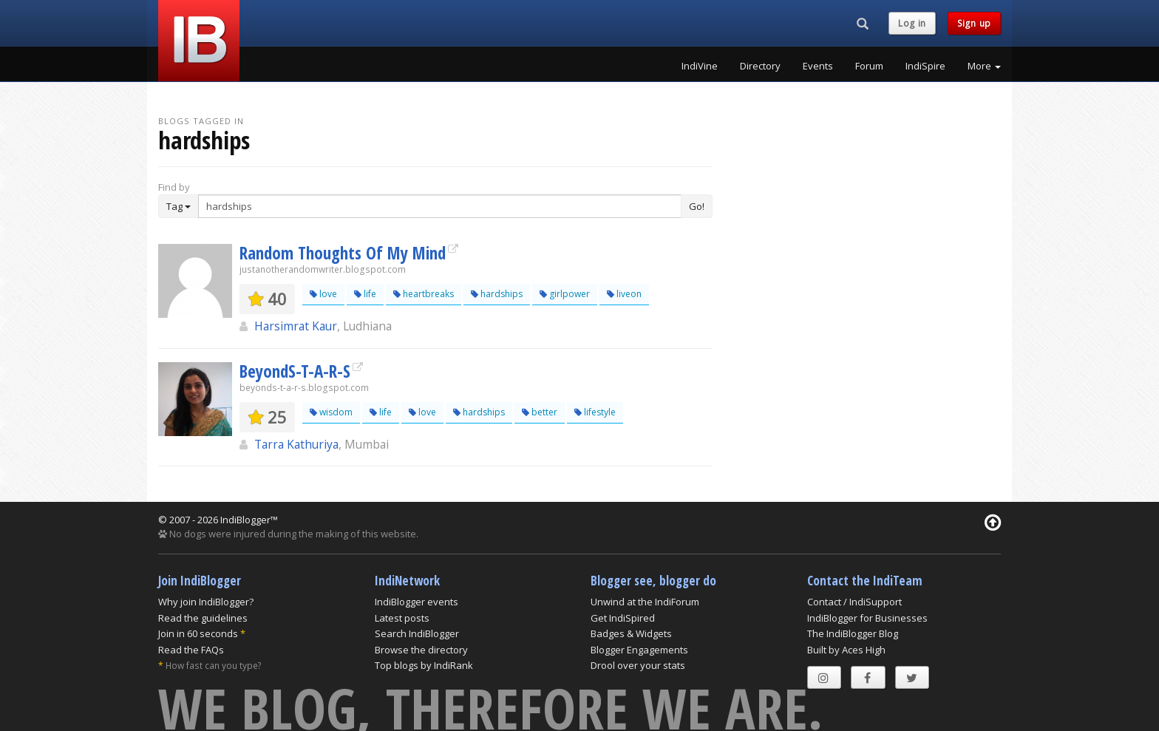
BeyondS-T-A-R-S (294, 371)
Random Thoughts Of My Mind (342, 253)
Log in (912, 23)
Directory (760, 65)
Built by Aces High (846, 649)
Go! (696, 206)
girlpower (565, 294)
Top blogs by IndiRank (424, 665)
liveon (624, 294)
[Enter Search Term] (440, 206)
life (365, 294)
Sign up (974, 23)
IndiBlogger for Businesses (867, 618)
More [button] (984, 65)
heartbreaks (423, 294)
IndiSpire (925, 65)
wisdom (331, 412)
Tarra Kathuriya (296, 444)
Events (818, 65)
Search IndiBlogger (417, 633)
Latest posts (402, 618)
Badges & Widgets (631, 633)
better (539, 412)
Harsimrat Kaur (295, 326)
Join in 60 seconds (198, 633)
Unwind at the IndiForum (645, 601)
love (323, 294)
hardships (497, 294)
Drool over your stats (638, 665)
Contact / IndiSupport (854, 601)
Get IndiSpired (623, 618)
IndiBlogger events (416, 601)
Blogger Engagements (639, 649)
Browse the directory (421, 649)
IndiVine (700, 65)
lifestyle (595, 412)
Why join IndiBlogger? (206, 601)
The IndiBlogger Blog (852, 633)
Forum (869, 65)
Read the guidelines (203, 618)
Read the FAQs (191, 649)
